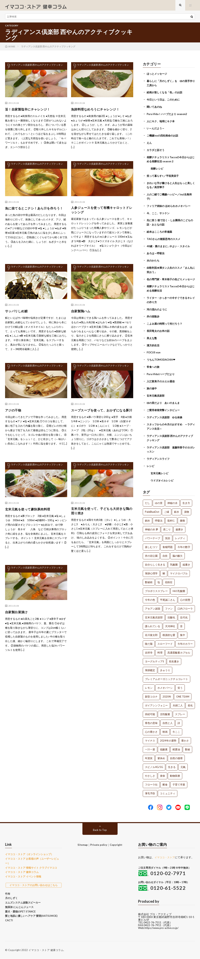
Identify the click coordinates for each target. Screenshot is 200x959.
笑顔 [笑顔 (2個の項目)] (167, 535)
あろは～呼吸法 (156, 252)
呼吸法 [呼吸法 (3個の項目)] (158, 518)
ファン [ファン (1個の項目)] (169, 606)
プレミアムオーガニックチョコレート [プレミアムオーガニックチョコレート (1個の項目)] (166, 676)
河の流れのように (158, 310)
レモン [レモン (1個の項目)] (149, 685)
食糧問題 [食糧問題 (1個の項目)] (167, 544)
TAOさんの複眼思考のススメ (165, 238)
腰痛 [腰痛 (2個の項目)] (182, 518)
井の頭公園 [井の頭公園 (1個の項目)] (151, 553)
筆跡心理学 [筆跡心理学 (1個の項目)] (151, 571)
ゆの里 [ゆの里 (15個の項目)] (158, 500)
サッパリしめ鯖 (17, 315)
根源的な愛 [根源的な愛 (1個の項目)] (168, 632)
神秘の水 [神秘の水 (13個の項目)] (172, 500)
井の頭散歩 (153, 318)
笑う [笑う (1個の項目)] (180, 685)
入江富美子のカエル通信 (162, 381)
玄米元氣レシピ (160, 471)
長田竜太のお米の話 (159, 332)
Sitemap (83, 842)
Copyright (116, 842)
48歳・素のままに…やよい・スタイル (170, 245)
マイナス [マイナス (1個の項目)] (150, 738)
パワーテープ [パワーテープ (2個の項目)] (152, 535)
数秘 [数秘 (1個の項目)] (187, 747)
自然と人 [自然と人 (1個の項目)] (167, 720)
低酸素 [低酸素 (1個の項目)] (164, 747)
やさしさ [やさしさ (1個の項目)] (150, 773)
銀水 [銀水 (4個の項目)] (176, 509)
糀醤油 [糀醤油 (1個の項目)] (176, 747)
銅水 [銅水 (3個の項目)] (147, 518)
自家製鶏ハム (82, 315)
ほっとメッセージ (158, 76)
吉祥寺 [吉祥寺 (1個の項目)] (149, 650)
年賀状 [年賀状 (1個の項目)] (149, 755)
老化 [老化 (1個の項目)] (190, 703)
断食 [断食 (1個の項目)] (165, 782)
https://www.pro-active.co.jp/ (163, 928)
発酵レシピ (157, 169)
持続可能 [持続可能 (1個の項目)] (150, 711)
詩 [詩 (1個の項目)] (179, 720)
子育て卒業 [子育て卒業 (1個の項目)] (178, 782)
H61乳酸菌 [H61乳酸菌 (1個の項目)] (179, 588)
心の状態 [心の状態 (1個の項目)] (185, 597)
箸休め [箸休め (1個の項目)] (161, 755)
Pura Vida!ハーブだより (162, 374)
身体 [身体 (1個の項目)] (162, 773)
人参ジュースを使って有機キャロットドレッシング (102, 214)
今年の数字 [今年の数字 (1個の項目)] (184, 544)
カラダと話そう (156, 151)
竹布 (7, 891)
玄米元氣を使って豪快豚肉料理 (30, 518)
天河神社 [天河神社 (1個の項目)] (170, 623)
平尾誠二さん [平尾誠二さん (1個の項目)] (167, 597)
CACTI (9, 917)
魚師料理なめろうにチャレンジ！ (98, 112)
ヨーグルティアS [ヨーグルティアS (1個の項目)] (154, 659)
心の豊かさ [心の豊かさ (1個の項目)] (151, 729)
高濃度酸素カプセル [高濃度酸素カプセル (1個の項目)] (178, 650)
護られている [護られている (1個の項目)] (152, 623)
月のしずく (11, 895)
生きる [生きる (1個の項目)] (172, 764)
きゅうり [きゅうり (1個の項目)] (165, 667)
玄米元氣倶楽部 (156, 395)
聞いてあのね (155, 109)
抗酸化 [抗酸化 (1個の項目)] (171, 615)
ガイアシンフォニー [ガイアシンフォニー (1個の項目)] (156, 703)
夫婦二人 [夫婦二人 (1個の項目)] (178, 703)
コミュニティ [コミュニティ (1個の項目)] (167, 791)
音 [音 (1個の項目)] (181, 623)
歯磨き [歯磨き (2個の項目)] (179, 527)
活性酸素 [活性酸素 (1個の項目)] (165, 711)
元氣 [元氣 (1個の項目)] (183, 764)
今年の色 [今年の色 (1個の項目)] (150, 597)
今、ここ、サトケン (159, 213)
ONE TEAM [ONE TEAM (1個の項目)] (182, 694)
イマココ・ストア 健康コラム (46, 950)
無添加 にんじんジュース (19, 904)
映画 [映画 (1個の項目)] (165, 729)
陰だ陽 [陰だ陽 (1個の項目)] (149, 641)
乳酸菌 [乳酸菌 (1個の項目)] (174, 562)
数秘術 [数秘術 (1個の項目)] (149, 579)
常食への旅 (153, 367)
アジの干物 (14, 414)
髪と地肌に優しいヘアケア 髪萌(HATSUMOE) (31, 913)
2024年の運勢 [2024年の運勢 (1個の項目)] (168, 738)
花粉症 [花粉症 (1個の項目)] (168, 579)
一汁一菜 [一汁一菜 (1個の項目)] (150, 747)
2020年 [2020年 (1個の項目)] (166, 694)
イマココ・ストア (165, 855)
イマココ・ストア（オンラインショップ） (29, 851)
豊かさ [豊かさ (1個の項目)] (185, 738)
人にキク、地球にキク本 (162, 123)
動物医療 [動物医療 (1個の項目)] (175, 773)
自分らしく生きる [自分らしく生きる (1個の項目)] (155, 562)
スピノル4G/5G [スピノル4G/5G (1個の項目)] (154, 764)
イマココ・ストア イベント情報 (23, 874)
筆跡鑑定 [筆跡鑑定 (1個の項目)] (150, 667)
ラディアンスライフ (159, 457)
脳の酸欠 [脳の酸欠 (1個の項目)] (177, 553)
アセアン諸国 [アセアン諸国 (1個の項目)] (152, 606)
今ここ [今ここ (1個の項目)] (176, 729)
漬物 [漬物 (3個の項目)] (186, 509)
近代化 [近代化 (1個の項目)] (184, 615)
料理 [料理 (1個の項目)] (159, 650)
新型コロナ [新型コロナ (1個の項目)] (151, 694)
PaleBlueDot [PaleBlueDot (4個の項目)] (152, 509)
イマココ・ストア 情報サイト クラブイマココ (31, 865)
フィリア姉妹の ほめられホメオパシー (170, 205)
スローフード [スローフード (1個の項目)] (165, 641)
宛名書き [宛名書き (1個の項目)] (174, 659)
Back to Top (100, 827)
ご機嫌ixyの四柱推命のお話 (163, 137)
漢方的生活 (153, 346)
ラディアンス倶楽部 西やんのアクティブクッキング (35, 70)
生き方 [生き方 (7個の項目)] (186, 500)
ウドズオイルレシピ (163, 478)
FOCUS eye (154, 353)
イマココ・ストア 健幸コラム (22, 869)
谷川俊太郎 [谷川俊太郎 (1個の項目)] (151, 632)
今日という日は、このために (164, 102)
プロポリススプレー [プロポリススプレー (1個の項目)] (156, 588)
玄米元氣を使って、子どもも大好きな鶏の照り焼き (102, 521)
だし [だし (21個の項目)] (147, 500)
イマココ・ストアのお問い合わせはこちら (33, 882)
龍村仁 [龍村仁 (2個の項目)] (171, 518)
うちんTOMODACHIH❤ (162, 360)
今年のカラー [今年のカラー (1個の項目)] (185, 641)
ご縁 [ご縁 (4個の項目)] (166, 509)
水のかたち (153, 259)
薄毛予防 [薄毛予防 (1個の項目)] (150, 791)
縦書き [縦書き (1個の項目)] (186, 562)
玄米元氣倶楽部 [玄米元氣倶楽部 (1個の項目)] (154, 615)
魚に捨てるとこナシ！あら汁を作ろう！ (34, 214)
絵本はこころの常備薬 (160, 231)
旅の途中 (152, 388)
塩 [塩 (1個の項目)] (158, 579)
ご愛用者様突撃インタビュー (164, 409)
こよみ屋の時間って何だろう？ (166, 325)
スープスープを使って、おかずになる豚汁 (102, 417)
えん (149, 144)
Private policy (98, 842)
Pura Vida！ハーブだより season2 (168, 116)
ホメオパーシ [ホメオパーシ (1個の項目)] (165, 685)
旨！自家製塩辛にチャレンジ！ (30, 112)
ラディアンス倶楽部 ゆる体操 (166, 416)
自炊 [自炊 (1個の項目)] (165, 553)
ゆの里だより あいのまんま (164, 402)
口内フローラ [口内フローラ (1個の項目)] (185, 606)
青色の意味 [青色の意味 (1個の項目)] (151, 720)
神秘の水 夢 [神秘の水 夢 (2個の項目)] (151, 527)
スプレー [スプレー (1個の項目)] (180, 711)
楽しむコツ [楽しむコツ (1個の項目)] (151, 544)
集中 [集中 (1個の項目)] (182, 632)
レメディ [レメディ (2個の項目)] (180, 535)
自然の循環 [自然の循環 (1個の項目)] (176, 755)
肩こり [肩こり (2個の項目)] (167, 527)
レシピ (151, 464)
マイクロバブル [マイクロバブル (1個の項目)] (179, 571)
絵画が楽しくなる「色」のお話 (166, 95)
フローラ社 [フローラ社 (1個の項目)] (151, 782)
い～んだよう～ (156, 130)
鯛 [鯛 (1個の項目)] (163, 571)
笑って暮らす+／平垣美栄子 (164, 176)
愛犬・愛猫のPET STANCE (20, 909)
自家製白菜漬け (17, 623)
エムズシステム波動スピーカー (23, 900)
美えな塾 (152, 339)
